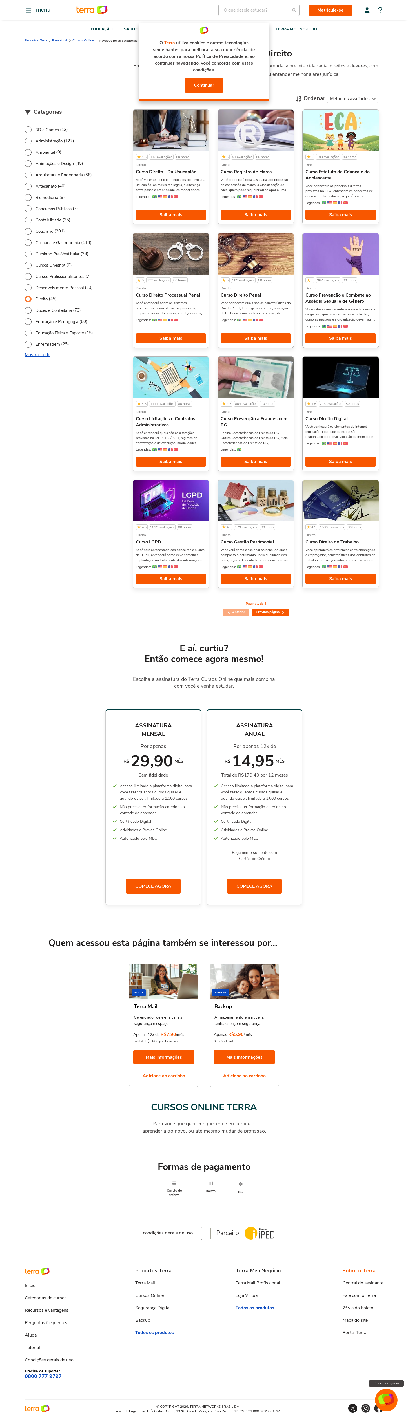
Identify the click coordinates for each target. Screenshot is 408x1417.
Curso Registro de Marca (246, 172)
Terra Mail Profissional (258, 1284)
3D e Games (47, 130)
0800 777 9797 (43, 1377)
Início (30, 1286)
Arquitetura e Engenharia (59, 175)
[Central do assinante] (367, 10)
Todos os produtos (154, 1333)
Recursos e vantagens (46, 1311)
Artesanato (46, 186)
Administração (49, 141)
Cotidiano (44, 231)
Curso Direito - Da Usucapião (166, 172)
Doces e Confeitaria (54, 310)
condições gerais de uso (168, 1234)
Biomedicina (47, 197)
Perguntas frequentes (46, 1323)
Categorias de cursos (46, 1298)
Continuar (204, 85)
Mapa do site (355, 1321)
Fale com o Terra (359, 1296)
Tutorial (32, 1348)
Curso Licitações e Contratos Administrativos (165, 422)
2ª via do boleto (358, 1309)
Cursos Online (83, 40)
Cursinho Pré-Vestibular (57, 254)
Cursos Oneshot (50, 265)
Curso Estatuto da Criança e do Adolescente (337, 175)
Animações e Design (55, 163)
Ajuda (31, 1336)
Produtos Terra (36, 40)
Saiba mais (170, 215)
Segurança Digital (152, 1309)
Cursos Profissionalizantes (60, 276)
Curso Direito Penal (241, 295)
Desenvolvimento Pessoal (60, 288)
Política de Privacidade (220, 56)
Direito (42, 299)
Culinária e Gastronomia (58, 242)
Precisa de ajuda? (386, 1383)
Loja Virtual (247, 1296)
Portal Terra (354, 1333)
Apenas (220, 1035)
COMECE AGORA (153, 886)
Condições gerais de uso (49, 1360)
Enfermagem (48, 344)
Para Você (59, 40)
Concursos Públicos (54, 209)
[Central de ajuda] (380, 10)
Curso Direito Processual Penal (168, 295)
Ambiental (45, 152)
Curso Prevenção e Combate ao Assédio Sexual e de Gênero (338, 298)
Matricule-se (330, 10)
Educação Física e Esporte (60, 333)
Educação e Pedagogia (57, 321)
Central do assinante (363, 1284)
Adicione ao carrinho (164, 1077)
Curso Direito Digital (326, 419)
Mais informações (164, 1058)
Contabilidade (48, 220)
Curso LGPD (148, 542)
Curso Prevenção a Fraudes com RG (254, 422)
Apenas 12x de (146, 1035)
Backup (142, 1321)
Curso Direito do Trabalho (332, 542)
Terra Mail (145, 1284)
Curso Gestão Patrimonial (247, 542)
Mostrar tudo (37, 355)
